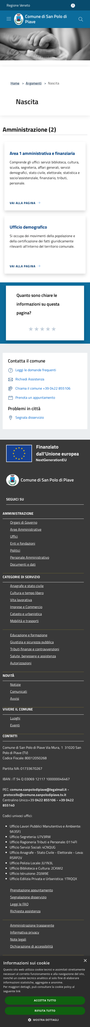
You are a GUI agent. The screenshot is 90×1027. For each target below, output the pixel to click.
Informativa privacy (24, 932)
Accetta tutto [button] (45, 1000)
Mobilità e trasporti (24, 620)
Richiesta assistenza (25, 911)
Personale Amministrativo (29, 557)
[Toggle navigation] (8, 18)
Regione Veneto (18, 5)
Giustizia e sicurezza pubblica (32, 642)
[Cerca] (80, 19)
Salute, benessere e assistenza (33, 656)
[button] (45, 1020)
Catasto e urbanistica (26, 613)
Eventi (15, 725)
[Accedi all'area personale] (73, 5)
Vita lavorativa (21, 599)
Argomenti (34, 83)
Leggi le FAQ (19, 904)
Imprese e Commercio (26, 606)
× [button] (85, 960)
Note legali (18, 939)
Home (15, 83)
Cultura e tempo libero (27, 592)
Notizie (15, 684)
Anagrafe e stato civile (27, 585)
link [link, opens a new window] (18, 991)
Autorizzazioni (20, 663)
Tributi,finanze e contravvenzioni (34, 649)
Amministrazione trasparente (32, 925)
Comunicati (18, 691)
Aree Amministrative (25, 529)
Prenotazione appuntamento (31, 890)
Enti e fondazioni (22, 543)
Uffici (14, 536)
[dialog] (45, 991)
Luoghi (15, 718)
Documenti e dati (23, 564)
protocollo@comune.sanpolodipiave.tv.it (35, 794)
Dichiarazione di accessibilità (31, 946)
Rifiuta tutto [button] (45, 1011)
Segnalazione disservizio (28, 897)
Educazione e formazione (28, 635)
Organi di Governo (23, 522)
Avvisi (14, 698)
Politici (15, 550)
